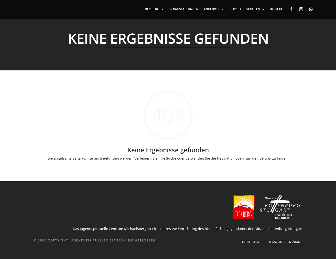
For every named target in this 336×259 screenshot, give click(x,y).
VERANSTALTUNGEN (184, 9)
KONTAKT (277, 9)
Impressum (250, 242)
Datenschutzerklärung (283, 242)
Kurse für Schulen (245, 9)
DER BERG (152, 9)
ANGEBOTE (211, 9)
